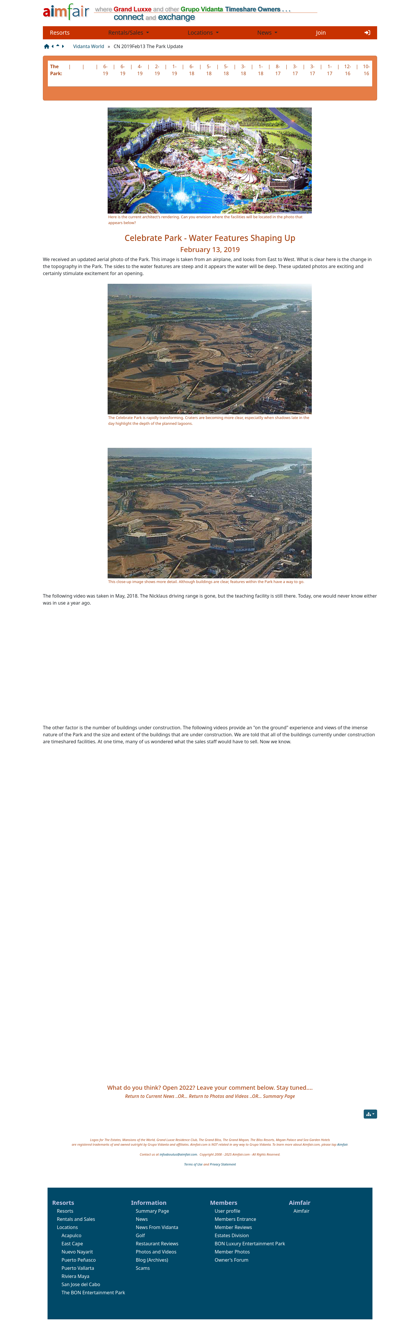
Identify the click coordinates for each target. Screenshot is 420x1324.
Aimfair (342, 1144)
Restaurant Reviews (157, 1243)
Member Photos (232, 1252)
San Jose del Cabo (81, 1284)
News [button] (265, 32)
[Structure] (48, 46)
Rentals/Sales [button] (126, 32)
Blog (141, 1260)
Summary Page (152, 1211)
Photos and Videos (156, 1252)
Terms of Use (193, 1164)
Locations (67, 1227)
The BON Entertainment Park (93, 1292)
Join (321, 32)
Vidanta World (88, 46)
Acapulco (71, 1235)
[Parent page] (59, 46)
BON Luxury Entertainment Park (250, 1243)
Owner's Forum (232, 1260)
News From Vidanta (157, 1227)
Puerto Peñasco (79, 1260)
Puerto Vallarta (78, 1268)
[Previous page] (54, 46)
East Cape (72, 1243)
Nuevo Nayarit (77, 1252)
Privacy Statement (223, 1164)
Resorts (60, 32)
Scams (143, 1268)
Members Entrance (235, 1219)
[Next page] (64, 46)
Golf (140, 1235)
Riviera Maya (75, 1276)
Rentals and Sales (76, 1219)
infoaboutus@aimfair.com (178, 1154)
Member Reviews (233, 1227)
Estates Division (232, 1235)
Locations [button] (201, 32)
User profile (227, 1211)
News (142, 1219)
